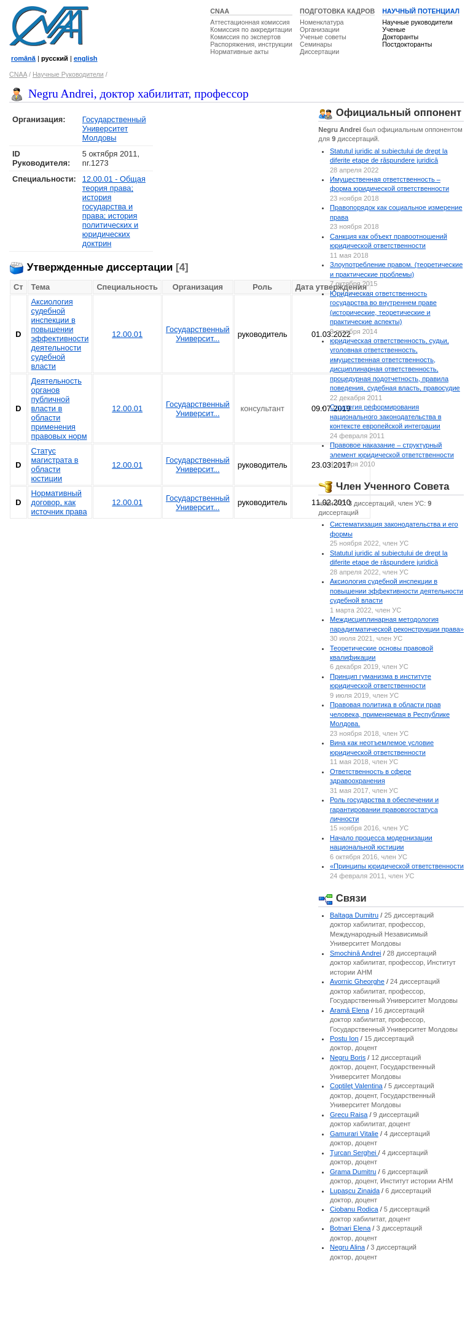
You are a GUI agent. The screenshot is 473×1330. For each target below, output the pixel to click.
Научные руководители (417, 22)
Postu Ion (344, 1038)
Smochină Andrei (355, 953)
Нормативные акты (239, 51)
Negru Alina (347, 1247)
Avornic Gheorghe (357, 981)
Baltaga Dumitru (354, 915)
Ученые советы (323, 37)
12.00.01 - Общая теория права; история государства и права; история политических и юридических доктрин (114, 211)
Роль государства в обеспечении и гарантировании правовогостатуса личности (384, 809)
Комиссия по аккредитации (251, 29)
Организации (319, 29)
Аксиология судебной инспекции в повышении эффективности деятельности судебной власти (60, 334)
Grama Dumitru (353, 1171)
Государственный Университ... (198, 334)
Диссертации (319, 51)
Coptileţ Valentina (356, 1085)
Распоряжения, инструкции (251, 44)
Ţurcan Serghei (354, 1152)
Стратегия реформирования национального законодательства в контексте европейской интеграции (386, 416)
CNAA (219, 11)
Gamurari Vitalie (354, 1133)
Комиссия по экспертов (245, 37)
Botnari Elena (350, 1228)
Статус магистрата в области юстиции (55, 464)
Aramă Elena (349, 1010)
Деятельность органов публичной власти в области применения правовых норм (59, 408)
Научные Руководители (68, 74)
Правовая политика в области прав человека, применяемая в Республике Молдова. (390, 714)
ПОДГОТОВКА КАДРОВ (337, 11)
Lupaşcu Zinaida (355, 1190)
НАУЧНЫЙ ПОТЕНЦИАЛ (420, 11)
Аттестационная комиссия (249, 22)
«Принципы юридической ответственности (397, 866)
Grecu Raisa (348, 1114)
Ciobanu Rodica (354, 1209)
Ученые (393, 29)
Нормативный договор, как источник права (59, 502)
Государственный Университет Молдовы (114, 128)
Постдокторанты (407, 44)
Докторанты (400, 37)
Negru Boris (348, 1057)
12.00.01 (127, 334)
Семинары (316, 44)
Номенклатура (322, 22)
